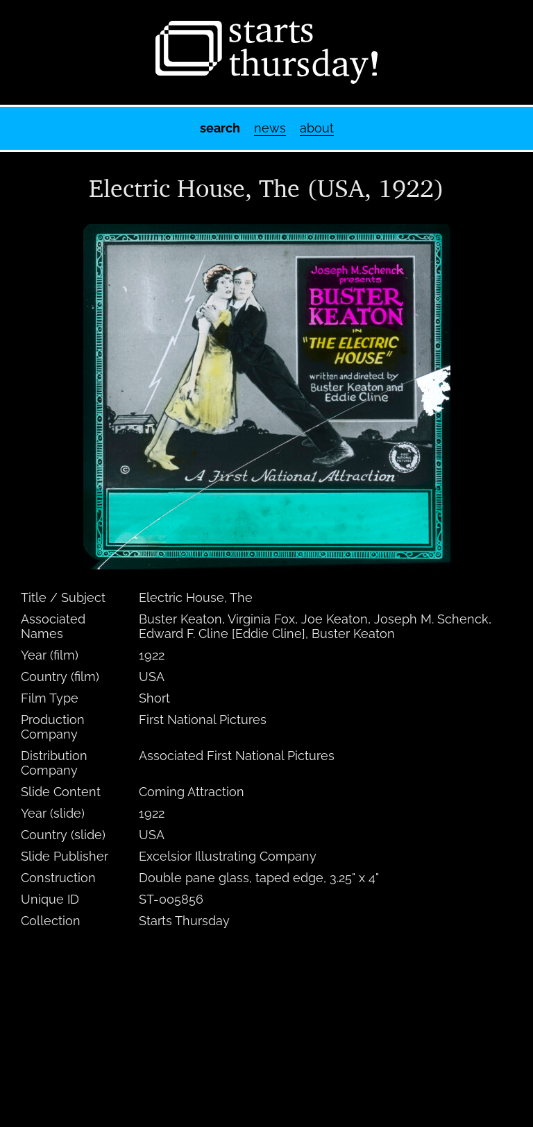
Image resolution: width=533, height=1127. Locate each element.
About (317, 128)
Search (220, 128)
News (270, 128)
